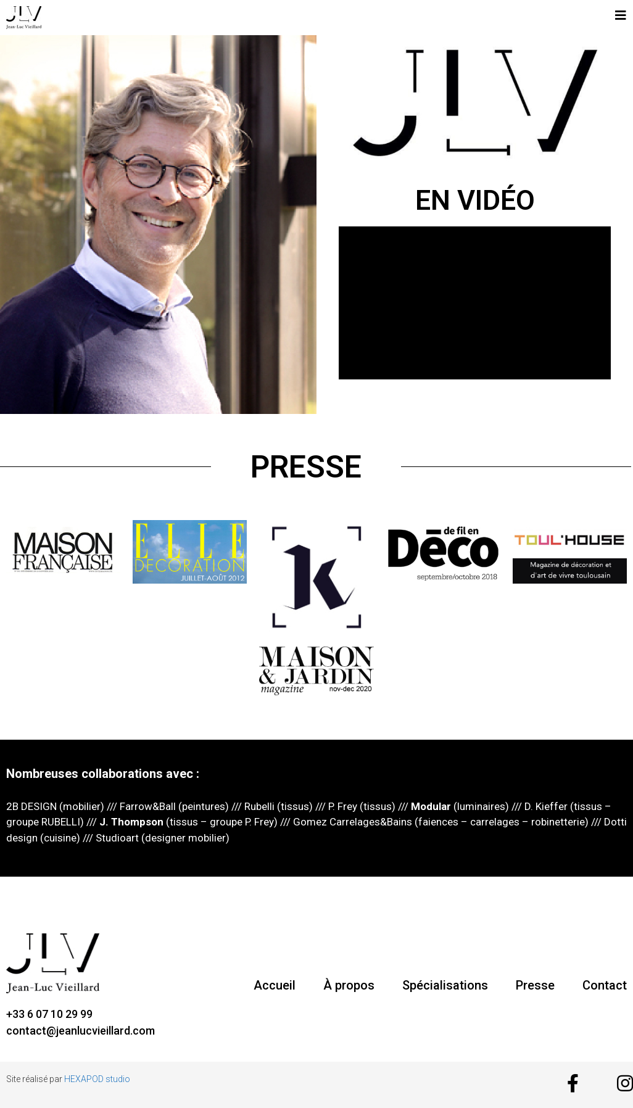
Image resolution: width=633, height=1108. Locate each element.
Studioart (117, 838)
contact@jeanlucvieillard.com (80, 1030)
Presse (535, 985)
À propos (349, 985)
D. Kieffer (546, 806)
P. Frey (342, 806)
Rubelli (259, 806)
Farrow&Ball (146, 806)
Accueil (275, 985)
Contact (604, 985)
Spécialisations (445, 985)
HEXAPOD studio (97, 1079)
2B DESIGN (31, 806)
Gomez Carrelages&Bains (351, 822)
